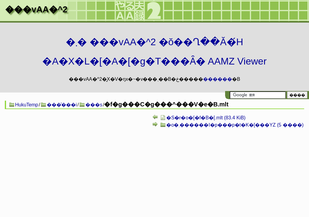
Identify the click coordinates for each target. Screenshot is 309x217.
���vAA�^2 (36, 9)
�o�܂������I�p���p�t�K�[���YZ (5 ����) (235, 124)
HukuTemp (26, 104)
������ (217, 79)
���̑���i (62, 104)
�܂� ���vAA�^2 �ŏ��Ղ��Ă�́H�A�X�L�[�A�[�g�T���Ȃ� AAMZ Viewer (154, 51)
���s (93, 104)
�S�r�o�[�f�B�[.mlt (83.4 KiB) (205, 117)
